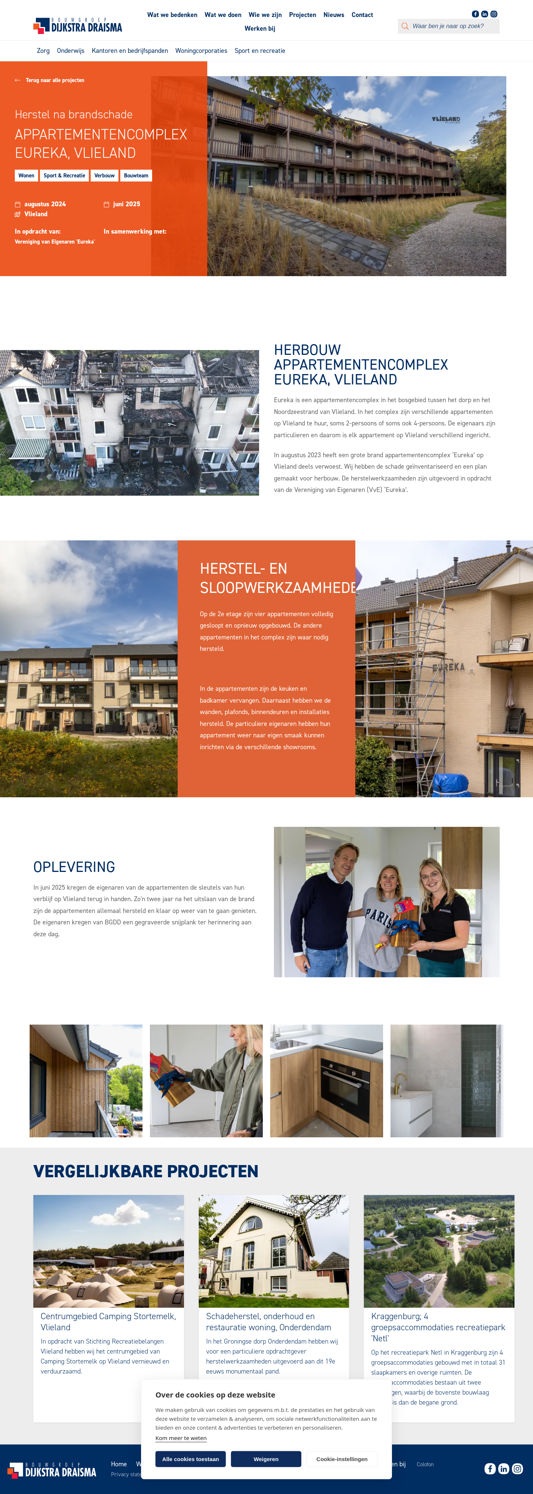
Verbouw (104, 175)
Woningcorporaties (201, 50)
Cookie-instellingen (342, 1459)
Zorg (43, 50)
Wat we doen (223, 14)
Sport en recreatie (260, 50)
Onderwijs (70, 50)
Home (119, 1464)
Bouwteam (136, 175)
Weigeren (266, 1459)
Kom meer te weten (181, 1438)
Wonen (26, 175)
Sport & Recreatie (64, 175)
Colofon (425, 1464)
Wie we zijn (265, 14)
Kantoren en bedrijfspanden (130, 50)
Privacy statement (132, 1474)
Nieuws (334, 14)
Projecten (302, 14)
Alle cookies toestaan (190, 1459)
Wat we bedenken (172, 14)
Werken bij (260, 28)
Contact (362, 14)
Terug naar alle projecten (49, 80)
